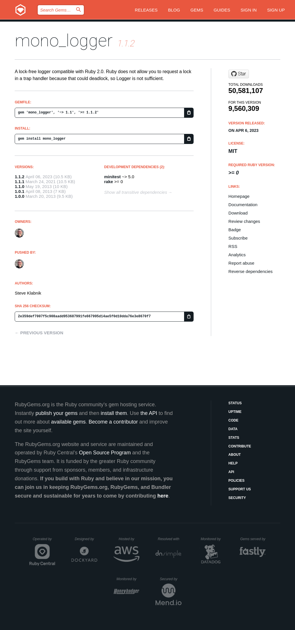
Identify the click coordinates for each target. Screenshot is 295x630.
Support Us (239, 489)
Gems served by (253, 539)
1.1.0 (19, 186)
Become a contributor (113, 422)
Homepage (238, 196)
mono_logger (64, 40)
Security (237, 498)
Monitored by (212, 539)
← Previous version (39, 332)
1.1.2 (19, 176)
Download (238, 212)
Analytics (237, 254)
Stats (233, 438)
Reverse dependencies (250, 271)
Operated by (44, 541)
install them (114, 413)
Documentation (243, 204)
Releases (146, 9)
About (234, 455)
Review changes (244, 221)
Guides (221, 9)
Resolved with (169, 539)
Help (233, 463)
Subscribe (238, 238)
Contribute (239, 446)
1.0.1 (19, 191)
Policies (236, 481)
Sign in (249, 9)
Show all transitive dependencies (135, 192)
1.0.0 (19, 196)
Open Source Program (105, 453)
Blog (174, 9)
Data (233, 429)
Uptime (234, 412)
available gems (68, 422)
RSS (232, 246)
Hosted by (129, 539)
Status (235, 403)
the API (148, 413)
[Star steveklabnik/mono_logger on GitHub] (238, 74)
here (162, 496)
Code (233, 420)
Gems (196, 9)
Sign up (276, 9)
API (231, 472)
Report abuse (241, 263)
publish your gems (56, 413)
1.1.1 (19, 181)
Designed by (86, 539)
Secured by (170, 579)
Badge (234, 229)
